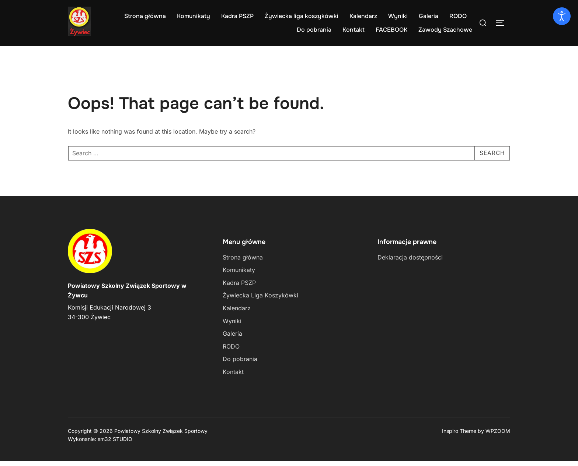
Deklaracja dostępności (410, 262)
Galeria (428, 16)
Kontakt (353, 29)
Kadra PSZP (237, 16)
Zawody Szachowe (445, 29)
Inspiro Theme (459, 436)
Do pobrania (314, 29)
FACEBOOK (391, 29)
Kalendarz (363, 16)
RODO (458, 16)
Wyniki (398, 16)
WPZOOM (497, 436)
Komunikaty (193, 16)
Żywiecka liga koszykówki (301, 16)
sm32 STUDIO (115, 444)
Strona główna (145, 16)
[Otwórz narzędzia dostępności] (562, 16)
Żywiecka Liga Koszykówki (260, 300)
